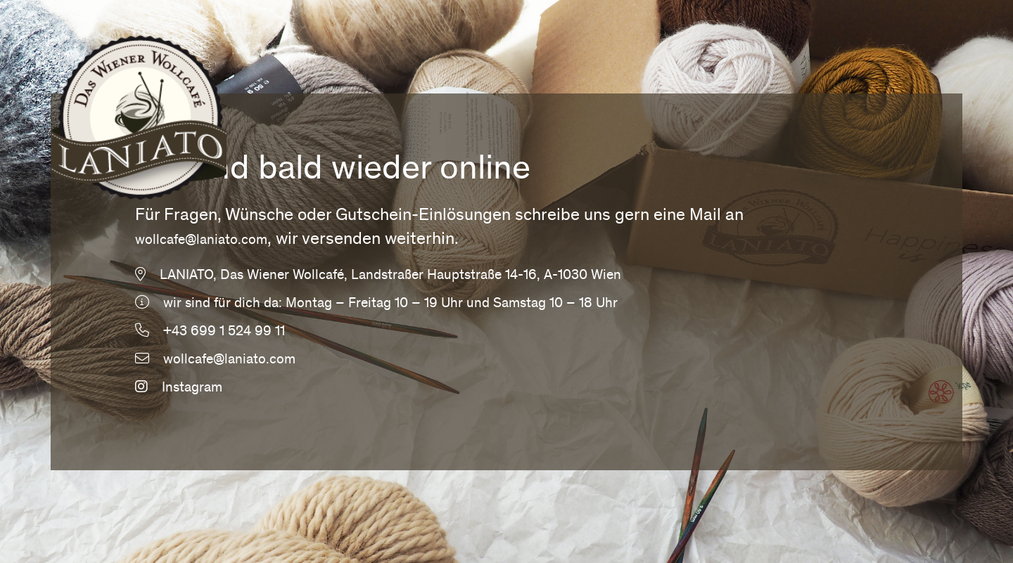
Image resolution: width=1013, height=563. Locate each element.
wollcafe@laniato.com (201, 241)
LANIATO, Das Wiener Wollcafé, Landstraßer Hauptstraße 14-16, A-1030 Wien (390, 276)
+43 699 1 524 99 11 (224, 332)
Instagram (178, 389)
